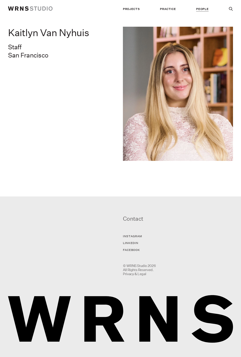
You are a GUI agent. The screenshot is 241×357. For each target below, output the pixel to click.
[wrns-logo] (30, 9)
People (202, 9)
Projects (131, 9)
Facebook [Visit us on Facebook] (131, 250)
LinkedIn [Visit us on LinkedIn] (130, 243)
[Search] (231, 9)
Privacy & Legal (134, 274)
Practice (168, 9)
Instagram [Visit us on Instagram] (132, 236)
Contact (133, 218)
